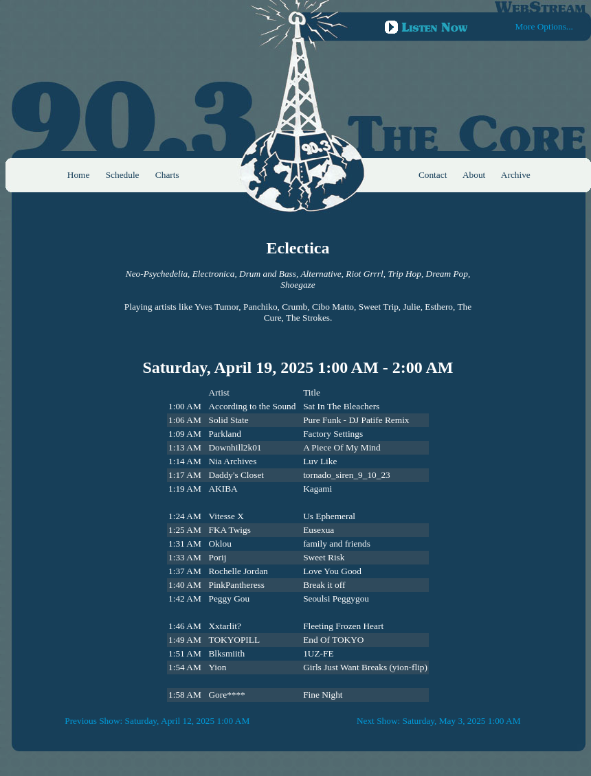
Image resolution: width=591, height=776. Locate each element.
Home (78, 175)
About (473, 175)
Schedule (123, 175)
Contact (433, 175)
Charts (167, 175)
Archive (516, 175)
